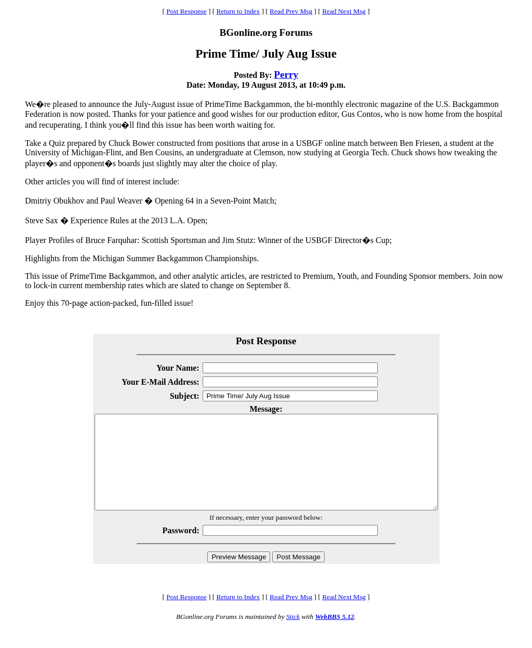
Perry (286, 74)
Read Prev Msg (291, 11)
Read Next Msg (344, 11)
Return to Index (238, 11)
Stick (293, 635)
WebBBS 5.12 (334, 635)
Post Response (186, 11)
